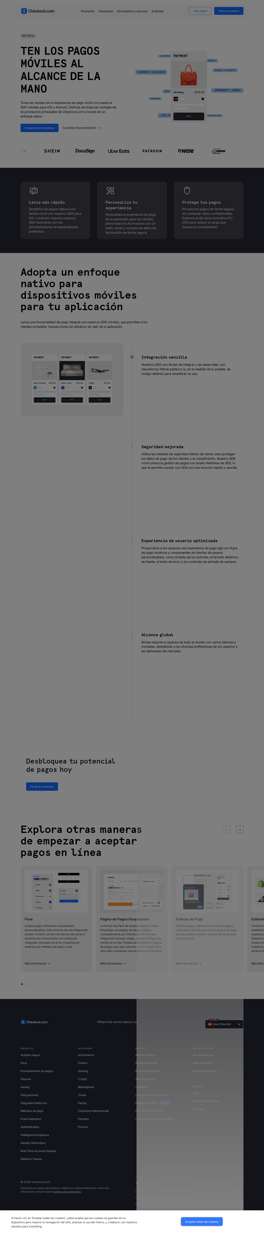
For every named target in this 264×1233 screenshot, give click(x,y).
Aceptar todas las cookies (201, 1221)
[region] (132, 1221)
